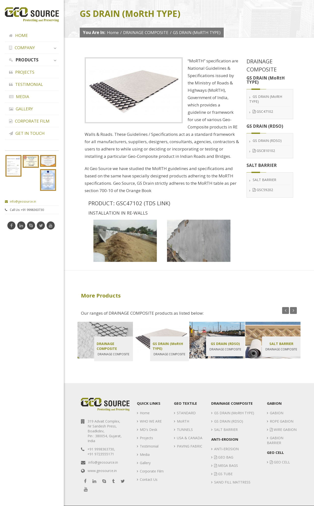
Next (293, 310)
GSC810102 (264, 151)
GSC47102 (263, 111)
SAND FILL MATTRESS (232, 482)
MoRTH (183, 421)
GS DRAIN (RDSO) (267, 140)
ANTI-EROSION (226, 449)
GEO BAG (223, 457)
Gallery (145, 462)
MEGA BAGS (226, 465)
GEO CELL (280, 462)
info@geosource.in (20, 201)
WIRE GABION (283, 429)
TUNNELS (185, 429)
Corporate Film (152, 471)
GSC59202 (263, 190)
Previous (285, 310)
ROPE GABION (281, 421)
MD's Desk (148, 429)
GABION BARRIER (275, 440)
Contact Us (148, 479)
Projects (146, 438)
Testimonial (149, 446)
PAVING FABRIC (189, 446)
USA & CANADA (189, 438)
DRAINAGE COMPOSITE (146, 32)
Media (145, 454)
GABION (276, 413)
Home (113, 32)
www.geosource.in (102, 470)
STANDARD (186, 413)
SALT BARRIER (264, 180)
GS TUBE (223, 474)
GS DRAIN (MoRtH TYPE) (168, 346)
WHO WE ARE (151, 421)
